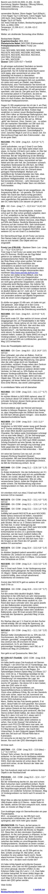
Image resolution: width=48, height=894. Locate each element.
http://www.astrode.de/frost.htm (24, 273)
